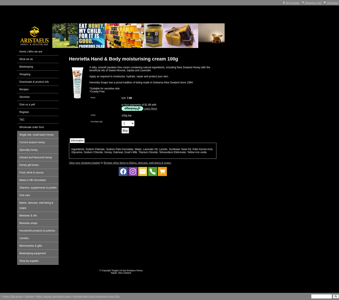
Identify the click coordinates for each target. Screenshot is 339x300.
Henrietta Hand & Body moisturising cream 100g (96, 296)
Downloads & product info (34, 81)
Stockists (24, 96)
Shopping (24, 74)
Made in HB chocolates (32, 180)
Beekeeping (26, 66)
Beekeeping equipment (32, 253)
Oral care (24, 195)
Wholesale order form (31, 127)
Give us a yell (27, 104)
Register (24, 112)
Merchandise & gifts (30, 245)
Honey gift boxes (28, 165)
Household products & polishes (37, 230)
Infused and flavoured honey (35, 157)
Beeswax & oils (28, 215)
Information (77, 140)
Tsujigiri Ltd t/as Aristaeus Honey (127, 270)
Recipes (24, 89)
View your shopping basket (84, 162)
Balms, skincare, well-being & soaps (36, 205)
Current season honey (32, 142)
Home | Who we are (30, 51)
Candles (24, 238)
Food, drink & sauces (31, 172)
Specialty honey (28, 149)
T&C (21, 119)
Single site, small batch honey (36, 134)
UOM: (93, 115)
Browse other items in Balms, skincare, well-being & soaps (137, 162)
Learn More (150, 108)
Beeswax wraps (28, 223)
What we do (26, 59)
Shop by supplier (28, 260)
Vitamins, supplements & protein (37, 187)
